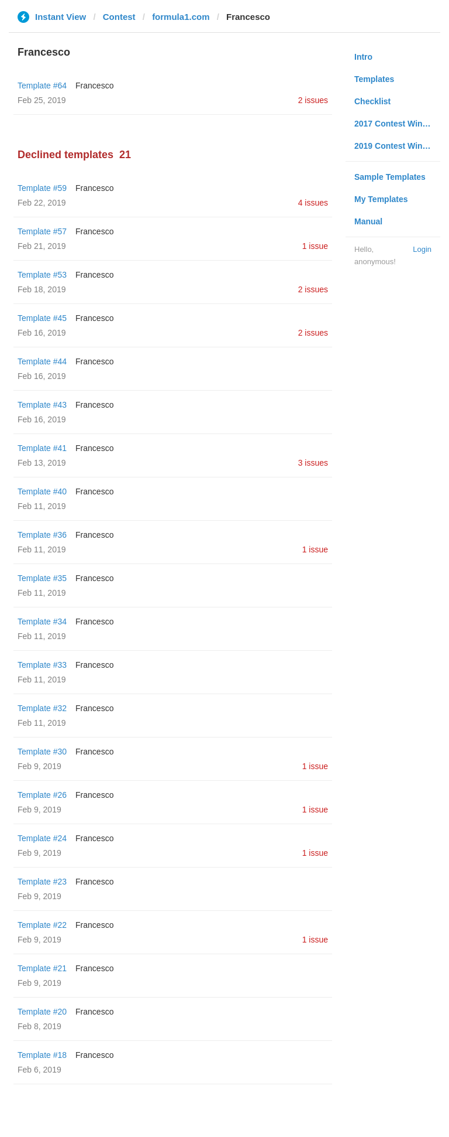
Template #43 (42, 404)
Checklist (372, 101)
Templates (374, 79)
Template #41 (42, 448)
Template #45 (42, 318)
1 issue (315, 246)
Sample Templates (390, 177)
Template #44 (42, 361)
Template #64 (42, 85)
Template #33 (42, 665)
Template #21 (42, 968)
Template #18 (42, 1055)
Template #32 (42, 708)
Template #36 (42, 535)
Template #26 (42, 795)
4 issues (313, 202)
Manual (368, 221)
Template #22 (42, 925)
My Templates (381, 199)
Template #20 (42, 1011)
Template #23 (42, 881)
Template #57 (42, 231)
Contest (119, 17)
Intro (363, 57)
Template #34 (42, 621)
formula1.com (180, 17)
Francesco (94, 85)
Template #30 (42, 751)
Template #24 (42, 838)
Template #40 (42, 491)
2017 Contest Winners (397, 123)
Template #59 (42, 188)
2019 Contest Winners (397, 146)
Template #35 (42, 578)
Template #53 (42, 274)
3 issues (313, 462)
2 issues (313, 100)
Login (422, 249)
